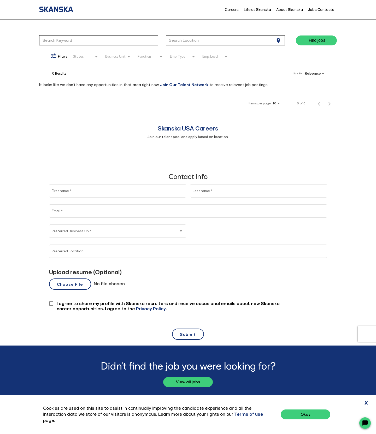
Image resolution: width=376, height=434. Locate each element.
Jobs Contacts (321, 9)
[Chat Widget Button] (365, 423)
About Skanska (289, 9)
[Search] (316, 40)
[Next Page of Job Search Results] (329, 103)
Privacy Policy (313, 415)
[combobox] (99, 40)
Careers (232, 9)
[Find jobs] (316, 40)
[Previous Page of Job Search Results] (319, 103)
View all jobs (188, 381)
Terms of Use (343, 415)
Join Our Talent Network (184, 84)
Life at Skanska (257, 9)
